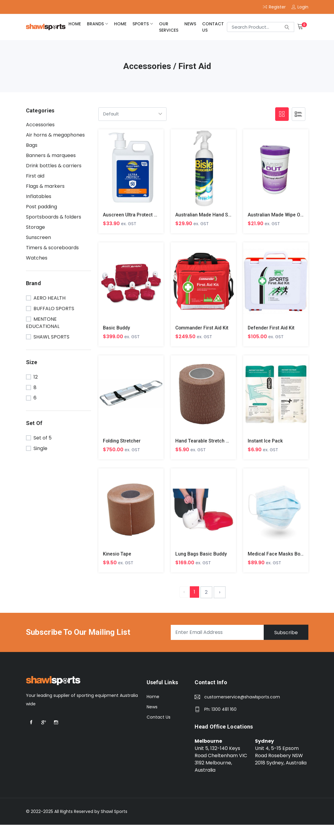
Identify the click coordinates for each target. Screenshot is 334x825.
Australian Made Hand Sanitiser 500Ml (217, 215)
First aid (35, 175)
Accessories (40, 124)
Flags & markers (45, 186)
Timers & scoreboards (52, 247)
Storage (35, 227)
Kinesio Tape (117, 554)
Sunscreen (38, 237)
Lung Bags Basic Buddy (201, 554)
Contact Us (213, 27)
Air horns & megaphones (55, 134)
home (74, 24)
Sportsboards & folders (53, 216)
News (190, 24)
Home (153, 697)
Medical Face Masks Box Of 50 (282, 554)
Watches (36, 257)
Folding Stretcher (122, 441)
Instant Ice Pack (265, 441)
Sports (140, 24)
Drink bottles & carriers (53, 165)
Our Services (168, 27)
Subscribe (285, 632)
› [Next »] (219, 592)
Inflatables (38, 196)
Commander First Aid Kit (202, 328)
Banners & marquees (51, 155)
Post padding (41, 206)
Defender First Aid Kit (271, 328)
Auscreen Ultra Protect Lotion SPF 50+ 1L (149, 215)
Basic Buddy (116, 328)
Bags (31, 145)
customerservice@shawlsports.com (242, 697)
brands (95, 24)
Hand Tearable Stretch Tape (206, 441)
